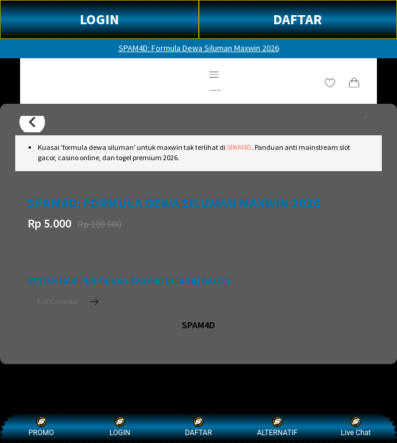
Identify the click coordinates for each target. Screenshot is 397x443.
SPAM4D (239, 147)
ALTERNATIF (277, 426)
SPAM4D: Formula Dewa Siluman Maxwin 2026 (199, 47)
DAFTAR (297, 19)
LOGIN (99, 19)
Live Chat (356, 426)
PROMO (41, 426)
